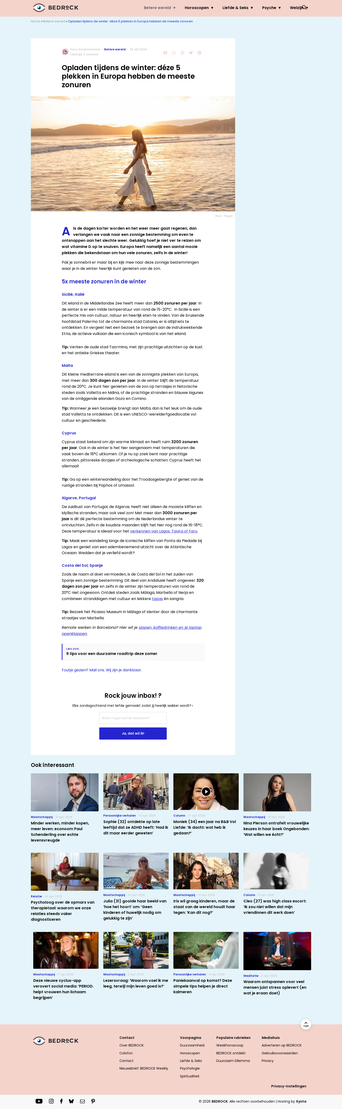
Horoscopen (181, 7)
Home (35, 21)
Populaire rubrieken (233, 1037)
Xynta (301, 1101)
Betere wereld (141, 7)
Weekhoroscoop (229, 1045)
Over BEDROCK (131, 1045)
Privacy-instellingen (288, 1086)
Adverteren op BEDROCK (282, 1045)
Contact (126, 1037)
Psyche (254, 7)
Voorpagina (190, 1037)
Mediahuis (271, 1037)
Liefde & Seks (220, 7)
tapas (157, 598)
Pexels (228, 216)
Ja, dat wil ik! (133, 733)
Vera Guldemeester (85, 49)
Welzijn (281, 7)
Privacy (268, 1060)
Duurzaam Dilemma (233, 1060)
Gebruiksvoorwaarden (280, 1053)
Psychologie (190, 1068)
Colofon (126, 1053)
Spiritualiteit (190, 1076)
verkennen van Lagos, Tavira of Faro (163, 531)
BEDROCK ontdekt (231, 1053)
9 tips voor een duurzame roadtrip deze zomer (111, 653)
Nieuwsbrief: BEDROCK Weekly (143, 1068)
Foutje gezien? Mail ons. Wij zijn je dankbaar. (102, 670)
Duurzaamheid (192, 1045)
